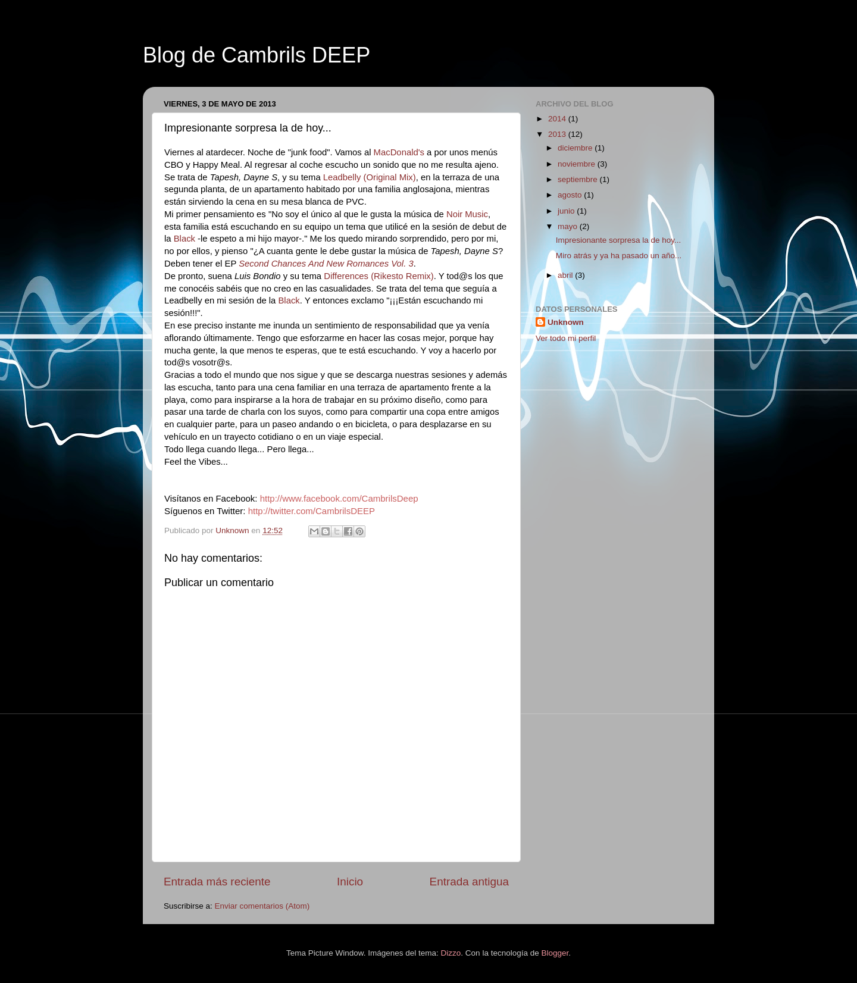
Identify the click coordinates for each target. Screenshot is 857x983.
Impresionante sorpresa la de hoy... (618, 240)
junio (567, 210)
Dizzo (451, 952)
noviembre (578, 163)
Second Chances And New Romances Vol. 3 (326, 263)
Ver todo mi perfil (566, 338)
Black (184, 238)
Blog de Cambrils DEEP (256, 55)
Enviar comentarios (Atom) (262, 905)
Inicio (350, 881)
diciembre (576, 147)
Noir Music (467, 214)
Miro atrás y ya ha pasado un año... (619, 255)
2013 (558, 134)
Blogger (554, 952)
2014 (558, 118)
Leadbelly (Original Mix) (369, 177)
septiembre (579, 179)
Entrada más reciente (217, 881)
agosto (571, 194)
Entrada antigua (469, 881)
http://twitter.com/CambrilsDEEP (311, 511)
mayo (569, 226)
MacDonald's (399, 152)
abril (566, 275)
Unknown (566, 322)
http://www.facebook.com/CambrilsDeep (339, 498)
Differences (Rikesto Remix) (379, 276)
